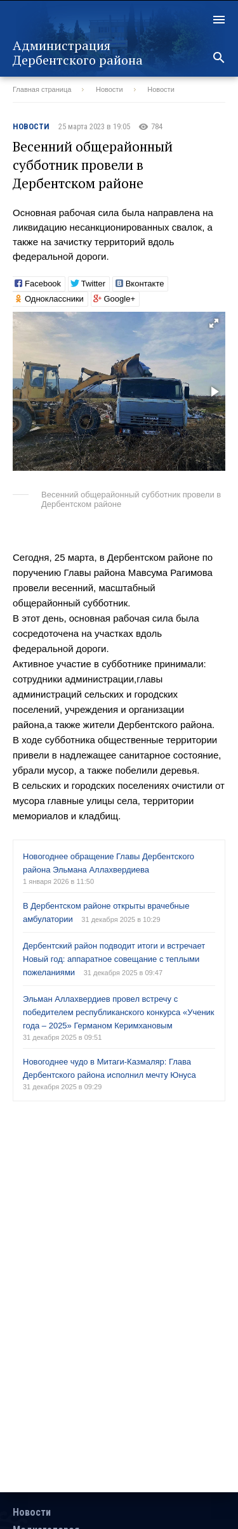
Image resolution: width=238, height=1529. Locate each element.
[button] (214, 323)
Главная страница (42, 89)
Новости (109, 89)
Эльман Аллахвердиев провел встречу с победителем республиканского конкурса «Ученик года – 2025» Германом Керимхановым (119, 1012)
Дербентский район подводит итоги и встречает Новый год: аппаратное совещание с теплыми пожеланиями (114, 959)
